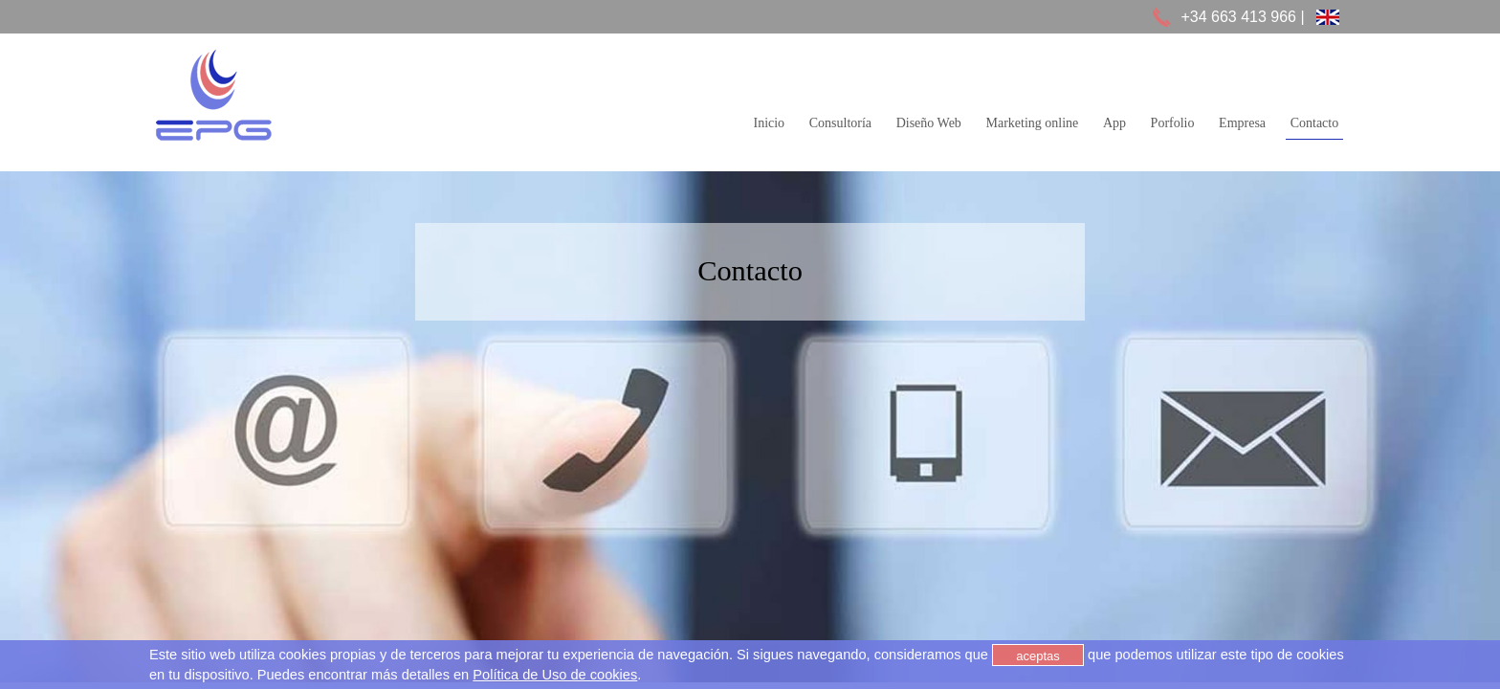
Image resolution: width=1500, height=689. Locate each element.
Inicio (768, 123)
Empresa (1242, 123)
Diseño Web (928, 123)
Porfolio (1173, 123)
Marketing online (1031, 123)
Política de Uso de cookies (555, 674)
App (1114, 123)
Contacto (1314, 123)
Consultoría (840, 123)
